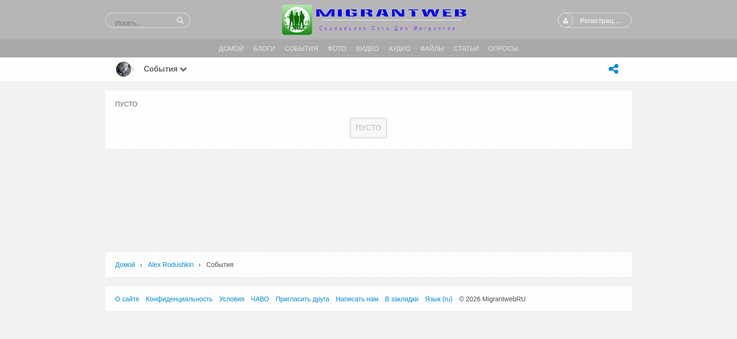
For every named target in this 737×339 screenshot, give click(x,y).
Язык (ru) (439, 299)
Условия (231, 299)
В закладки (402, 299)
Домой (125, 264)
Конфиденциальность (179, 299)
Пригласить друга (302, 299)
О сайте (127, 299)
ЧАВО (260, 299)
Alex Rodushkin (171, 264)
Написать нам (357, 299)
